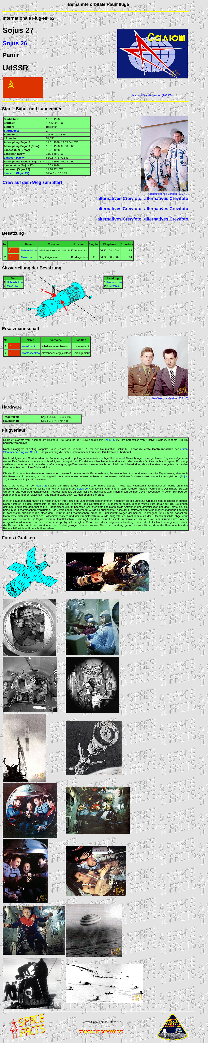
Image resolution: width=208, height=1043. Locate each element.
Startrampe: (11, 130)
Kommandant (79, 250)
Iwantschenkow (30, 353)
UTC (60, 122)
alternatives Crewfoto (120, 198)
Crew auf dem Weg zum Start (32, 182)
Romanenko (114, 282)
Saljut (24, 142)
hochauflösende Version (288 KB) (152, 95)
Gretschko (113, 286)
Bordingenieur (79, 257)
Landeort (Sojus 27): (17, 173)
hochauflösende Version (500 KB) (168, 193)
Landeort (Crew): (15, 157)
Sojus (13, 30)
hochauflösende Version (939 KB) (168, 398)
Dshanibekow (29, 250)
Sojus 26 (15, 43)
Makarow (26, 257)
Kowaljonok (28, 346)
